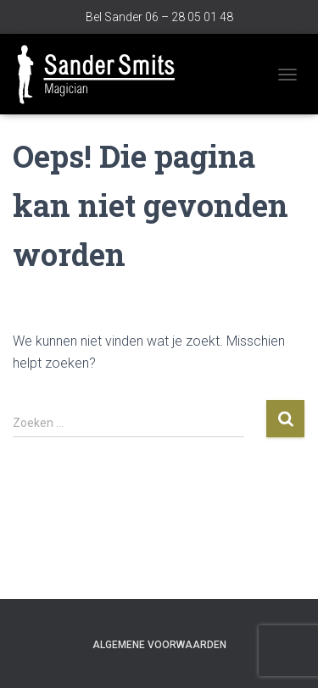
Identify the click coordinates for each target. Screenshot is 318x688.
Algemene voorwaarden (159, 645)
